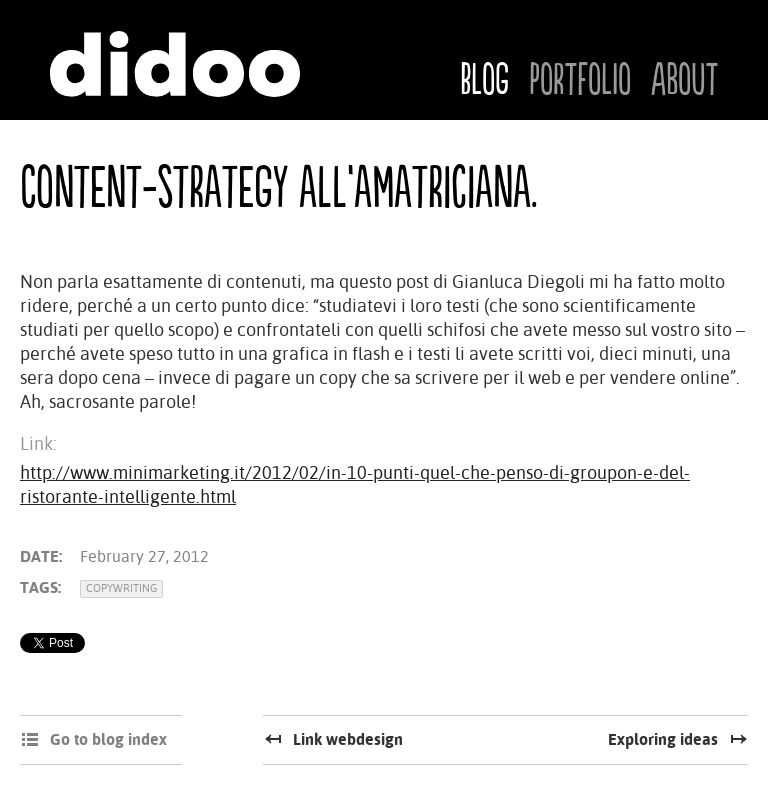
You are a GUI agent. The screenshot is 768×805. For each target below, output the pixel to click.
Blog (484, 81)
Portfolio (580, 81)
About (684, 81)
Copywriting (121, 588)
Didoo (175, 64)
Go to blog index (108, 739)
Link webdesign (348, 739)
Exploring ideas (663, 739)
